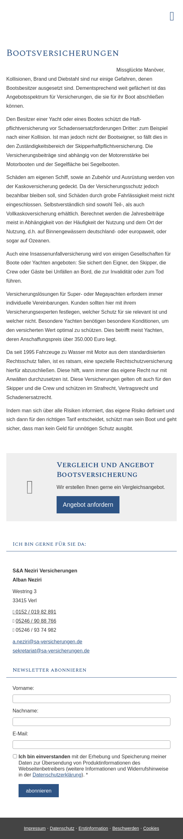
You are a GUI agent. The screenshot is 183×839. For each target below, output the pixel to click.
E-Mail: (20, 734)
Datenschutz (62, 828)
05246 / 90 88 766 (36, 622)
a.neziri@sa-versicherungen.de (47, 642)
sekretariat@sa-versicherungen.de (51, 651)
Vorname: (23, 689)
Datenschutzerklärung (56, 775)
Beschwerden (125, 828)
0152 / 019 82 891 (34, 613)
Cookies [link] (151, 828)
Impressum (35, 828)
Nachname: (25, 711)
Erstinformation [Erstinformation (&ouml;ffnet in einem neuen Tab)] (93, 828)
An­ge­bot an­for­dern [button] (89, 505)
